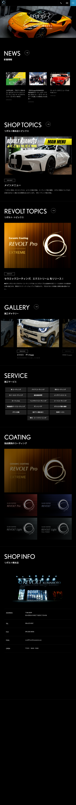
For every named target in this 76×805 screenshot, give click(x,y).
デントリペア (38, 408)
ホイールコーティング (16, 396)
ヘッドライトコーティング (38, 402)
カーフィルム (16, 402)
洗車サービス (60, 413)
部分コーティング (60, 391)
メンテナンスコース (60, 396)
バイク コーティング (38, 391)
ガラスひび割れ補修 (60, 408)
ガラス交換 (15, 413)
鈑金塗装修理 (38, 396)
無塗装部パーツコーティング (16, 408)
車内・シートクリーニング (38, 419)
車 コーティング (16, 391)
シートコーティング (60, 402)
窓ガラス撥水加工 (38, 413)
